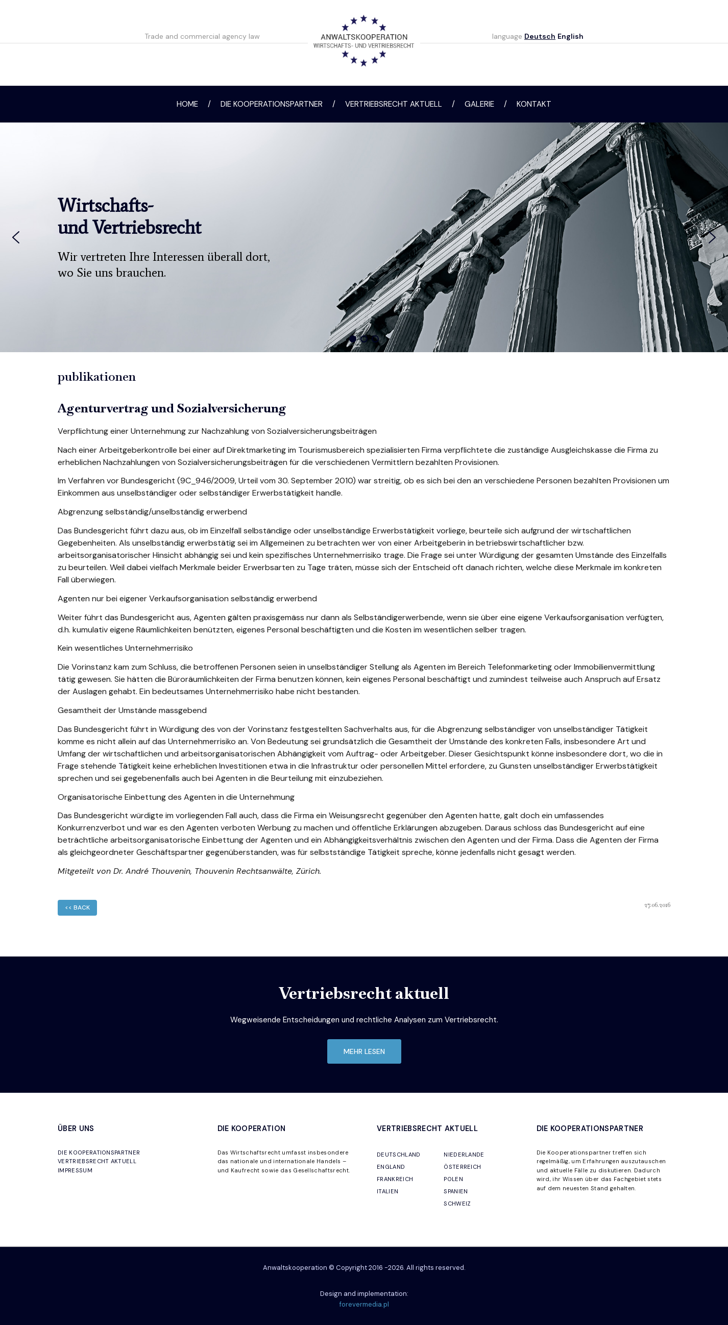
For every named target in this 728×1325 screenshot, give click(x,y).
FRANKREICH (395, 1179)
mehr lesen (364, 1051)
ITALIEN (387, 1191)
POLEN (453, 1179)
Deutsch (539, 36)
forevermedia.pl (364, 1304)
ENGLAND (391, 1166)
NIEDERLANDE (464, 1154)
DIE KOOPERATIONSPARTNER (99, 1152)
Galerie (479, 104)
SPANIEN (456, 1191)
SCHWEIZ (457, 1203)
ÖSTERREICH (462, 1166)
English (570, 36)
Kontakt (534, 104)
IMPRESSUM (75, 1170)
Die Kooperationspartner (272, 104)
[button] (16, 237)
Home (187, 104)
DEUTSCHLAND (399, 1154)
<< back (77, 907)
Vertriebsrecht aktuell (393, 104)
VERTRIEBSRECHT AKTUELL (97, 1161)
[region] (364, 237)
